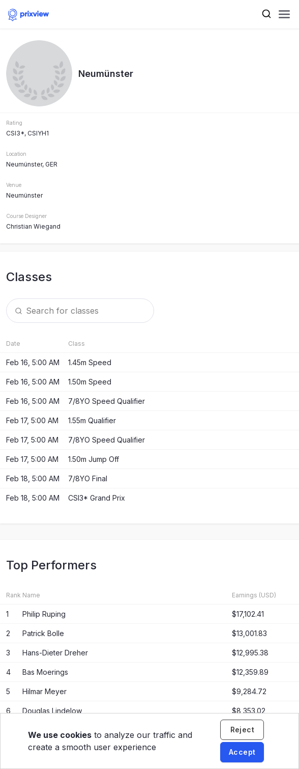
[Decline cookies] (242, 730)
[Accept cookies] (242, 752)
